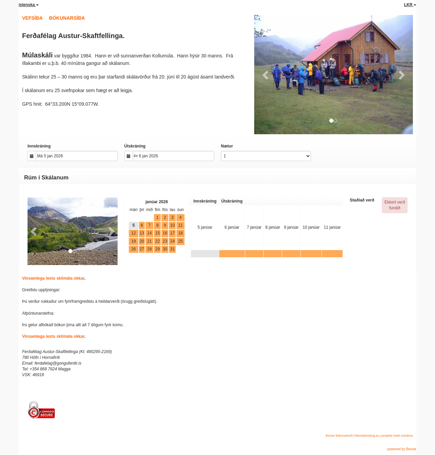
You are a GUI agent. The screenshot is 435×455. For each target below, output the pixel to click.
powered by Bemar (401, 449)
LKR (410, 4)
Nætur (227, 146)
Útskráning (135, 146)
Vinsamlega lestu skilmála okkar (53, 278)
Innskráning (39, 146)
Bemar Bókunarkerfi (339, 435)
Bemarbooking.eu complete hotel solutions (384, 435)
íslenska (29, 4)
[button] (266, 75)
